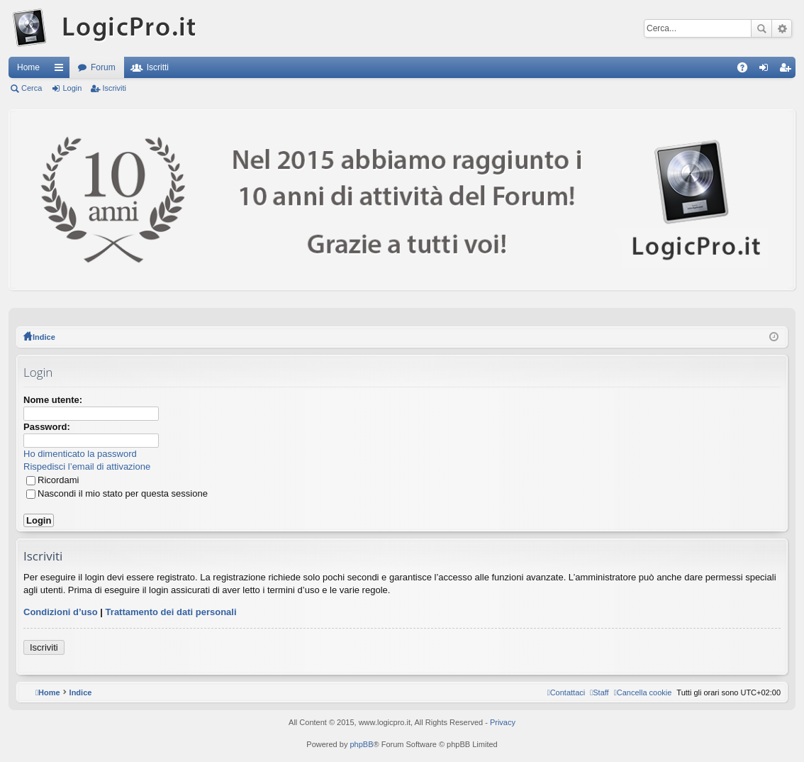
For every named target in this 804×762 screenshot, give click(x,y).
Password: (46, 426)
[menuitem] (643, 692)
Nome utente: (52, 399)
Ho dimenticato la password (80, 453)
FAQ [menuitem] (747, 70)
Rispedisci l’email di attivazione (86, 466)
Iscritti (158, 67)
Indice (44, 337)
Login (72, 88)
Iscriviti (114, 88)
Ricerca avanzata (781, 28)
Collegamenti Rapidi (61, 70)
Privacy (502, 722)
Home (28, 67)
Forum (103, 67)
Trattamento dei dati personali (171, 612)
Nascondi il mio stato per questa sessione (117, 493)
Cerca (761, 28)
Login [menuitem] (766, 70)
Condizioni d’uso (60, 612)
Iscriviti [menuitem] (788, 70)
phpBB (361, 744)
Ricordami (52, 480)
